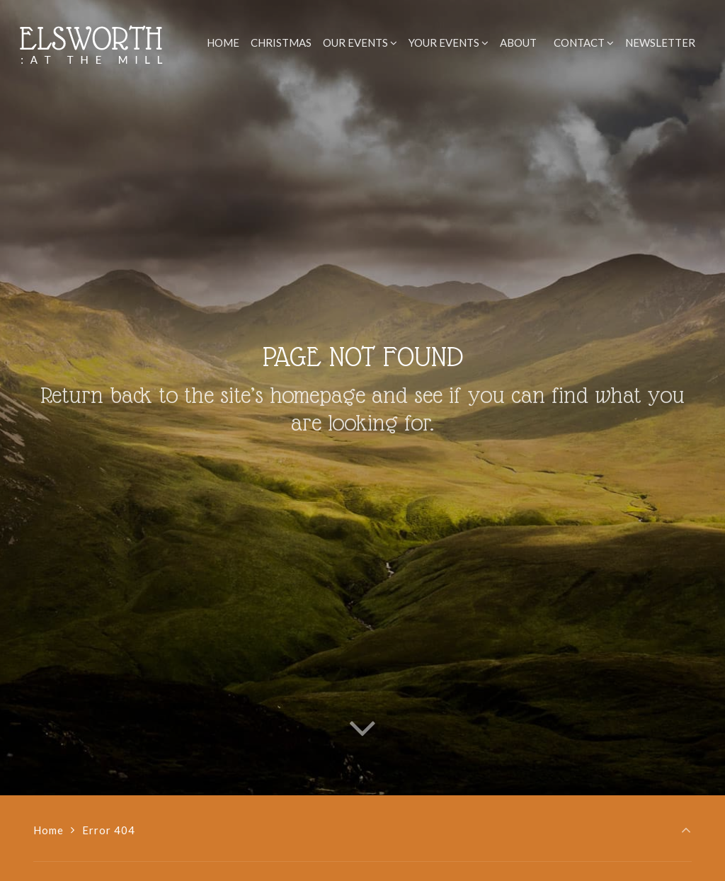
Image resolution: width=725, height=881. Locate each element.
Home (48, 830)
